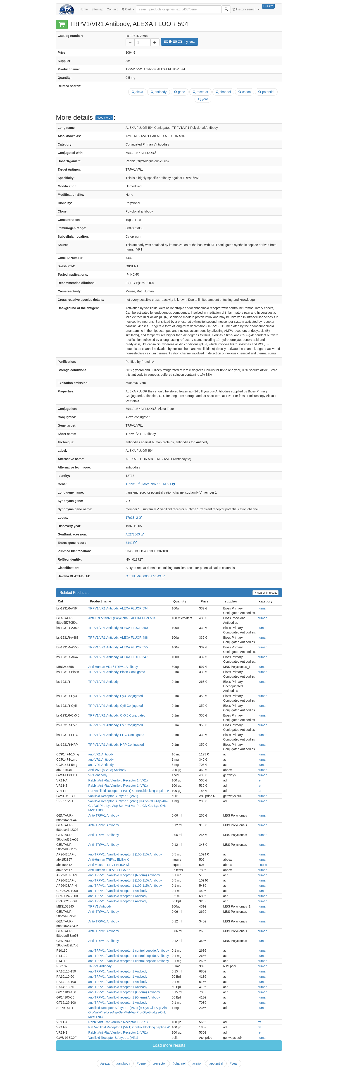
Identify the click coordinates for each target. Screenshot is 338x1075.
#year (234, 1063)
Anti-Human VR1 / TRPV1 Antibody (113, 667)
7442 (131, 543)
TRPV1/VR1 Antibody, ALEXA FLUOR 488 (118, 637)
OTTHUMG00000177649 (145, 576)
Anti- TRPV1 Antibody (103, 815)
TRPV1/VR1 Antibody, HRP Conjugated (116, 744)
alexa (137, 92)
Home (83, 9)
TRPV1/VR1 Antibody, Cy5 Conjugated (115, 705)
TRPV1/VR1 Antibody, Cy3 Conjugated (115, 696)
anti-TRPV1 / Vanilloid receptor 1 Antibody (117, 891)
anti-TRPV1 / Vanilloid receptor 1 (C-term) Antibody (124, 992)
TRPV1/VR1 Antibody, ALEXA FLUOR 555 (118, 647)
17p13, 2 (134, 517)
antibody (159, 92)
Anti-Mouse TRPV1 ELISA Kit (109, 865)
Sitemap (97, 9)
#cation (197, 1063)
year (203, 99)
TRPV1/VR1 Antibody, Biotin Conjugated (116, 672)
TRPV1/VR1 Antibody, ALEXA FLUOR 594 (118, 608)
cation (244, 92)
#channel (179, 1063)
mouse (262, 865)
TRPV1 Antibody (100, 906)
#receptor (159, 1063)
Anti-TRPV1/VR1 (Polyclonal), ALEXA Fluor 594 (121, 618)
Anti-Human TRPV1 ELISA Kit (109, 859)
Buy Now (179, 42)
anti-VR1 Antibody (101, 754)
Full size (268, 6)
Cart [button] (127, 9)
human (262, 608)
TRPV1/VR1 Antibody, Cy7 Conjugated (115, 725)
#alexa (104, 1063)
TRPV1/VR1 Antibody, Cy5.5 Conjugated (116, 715)
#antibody (123, 1063)
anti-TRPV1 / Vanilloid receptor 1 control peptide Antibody (128, 950)
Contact (112, 9)
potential (266, 92)
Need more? (104, 117)
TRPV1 (133, 484)
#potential (216, 1063)
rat (259, 780)
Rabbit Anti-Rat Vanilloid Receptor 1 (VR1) (118, 780)
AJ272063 (135, 534)
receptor (200, 92)
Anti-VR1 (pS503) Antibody (107, 770)
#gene (141, 1063)
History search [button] (246, 9)
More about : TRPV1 (158, 484)
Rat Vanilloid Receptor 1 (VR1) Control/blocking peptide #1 (129, 791)
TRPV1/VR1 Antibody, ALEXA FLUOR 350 (118, 628)
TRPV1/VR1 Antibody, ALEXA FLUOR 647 (118, 657)
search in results (265, 592)
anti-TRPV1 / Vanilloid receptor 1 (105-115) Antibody (125, 854)
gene (179, 92)
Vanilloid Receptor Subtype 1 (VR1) (113, 796)
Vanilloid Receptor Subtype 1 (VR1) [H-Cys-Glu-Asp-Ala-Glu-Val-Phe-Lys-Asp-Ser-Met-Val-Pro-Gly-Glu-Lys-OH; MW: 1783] (128, 805)
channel (223, 92)
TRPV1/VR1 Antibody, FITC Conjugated (116, 735)
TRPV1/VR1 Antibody (103, 681)
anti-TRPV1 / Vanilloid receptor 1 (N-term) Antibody (124, 875)
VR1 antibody (97, 775)
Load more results (169, 1045)
